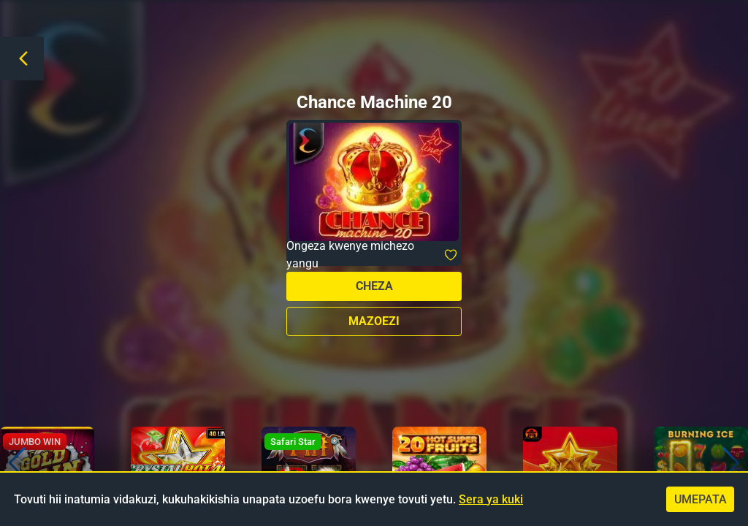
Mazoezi (374, 321)
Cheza (374, 286)
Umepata (700, 499)
